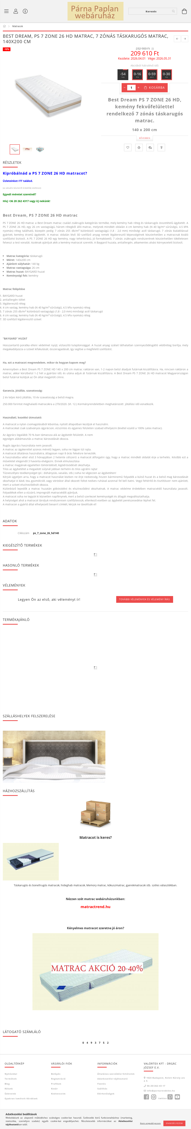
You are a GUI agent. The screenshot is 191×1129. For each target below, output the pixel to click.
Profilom (56, 1084)
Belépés (55, 1074)
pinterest (169, 1097)
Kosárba (157, 88)
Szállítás (102, 1089)
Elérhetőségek (106, 1094)
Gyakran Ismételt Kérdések (21, 1099)
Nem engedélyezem (150, 1123)
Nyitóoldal (11, 1074)
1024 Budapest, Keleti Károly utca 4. (164, 1080)
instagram (153, 1097)
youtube (177, 1097)
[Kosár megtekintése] (184, 11)
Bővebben (144, 138)
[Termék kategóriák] (6, 11)
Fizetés (101, 1084)
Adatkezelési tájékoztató (112, 1079)
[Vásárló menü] (25, 11)
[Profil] (16, 11)
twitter (162, 1099)
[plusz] (138, 88)
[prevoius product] (177, 39)
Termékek (11, 1079)
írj (37, 202)
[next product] (184, 39)
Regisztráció (58, 1079)
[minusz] (124, 88)
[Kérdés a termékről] (161, 148)
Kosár (54, 1089)
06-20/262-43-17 (156, 1086)
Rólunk (9, 1089)
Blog (7, 1084)
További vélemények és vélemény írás (144, 600)
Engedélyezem (174, 1123)
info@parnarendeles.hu (161, 1091)
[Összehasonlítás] (150, 148)
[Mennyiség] (131, 88)
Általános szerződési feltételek (116, 1074)
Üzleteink (10, 1094)
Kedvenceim (58, 1094)
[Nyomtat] (139, 148)
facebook (146, 1097)
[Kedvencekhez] (127, 148)
